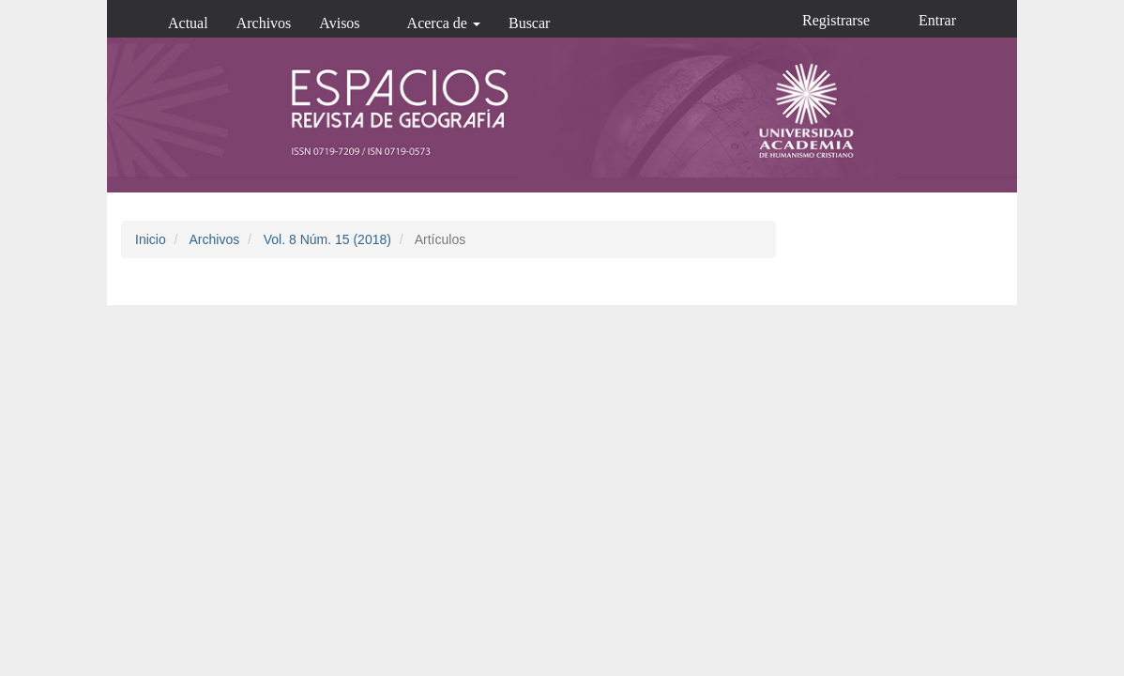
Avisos (339, 23)
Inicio (150, 239)
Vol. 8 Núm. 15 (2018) (327, 239)
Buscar (529, 23)
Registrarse (836, 20)
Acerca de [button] (443, 23)
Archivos (264, 23)
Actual (188, 23)
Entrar (937, 20)
